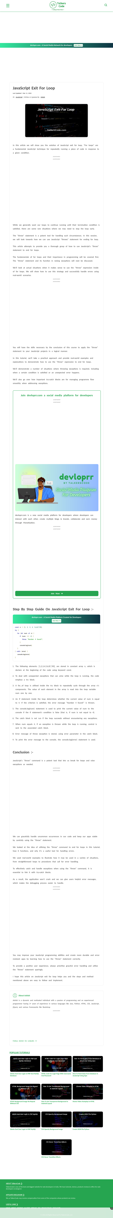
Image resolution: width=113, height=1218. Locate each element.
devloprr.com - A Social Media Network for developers (56, 45)
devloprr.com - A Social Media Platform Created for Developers (56, 619)
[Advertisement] (56, 27)
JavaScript (19, 97)
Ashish (43, 97)
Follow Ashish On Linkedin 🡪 (25, 1041)
